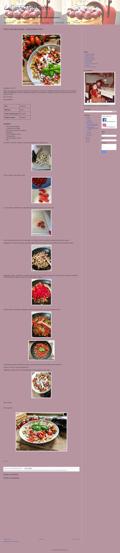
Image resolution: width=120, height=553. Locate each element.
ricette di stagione (46, 470)
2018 (87, 141)
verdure (86, 65)
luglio (88, 118)
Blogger (66, 549)
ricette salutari (58, 470)
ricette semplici (64, 470)
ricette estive (52, 470)
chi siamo (76, 23)
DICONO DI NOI (58, 23)
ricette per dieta (40, 470)
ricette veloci (88, 60)
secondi (26, 23)
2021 (87, 117)
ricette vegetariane (89, 58)
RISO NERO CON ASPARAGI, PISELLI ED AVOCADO (92, 128)
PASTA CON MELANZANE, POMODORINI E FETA (92, 125)
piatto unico (23, 470)
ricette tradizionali (89, 54)
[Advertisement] (41, 526)
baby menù (45, 23)
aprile (88, 131)
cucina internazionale (89, 67)
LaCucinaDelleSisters (27, 8)
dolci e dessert (9, 23)
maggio (88, 120)
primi (19, 23)
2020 (87, 137)
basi (68, 23)
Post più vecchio (75, 539)
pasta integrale (17, 470)
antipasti (35, 23)
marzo (88, 133)
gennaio (88, 135)
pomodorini (27, 470)
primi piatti (34, 470)
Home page (41, 539)
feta (8, 470)
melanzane (12, 470)
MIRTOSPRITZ (89, 122)
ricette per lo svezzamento (90, 63)
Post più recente (7, 539)
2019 (87, 139)
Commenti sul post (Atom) (13, 541)
